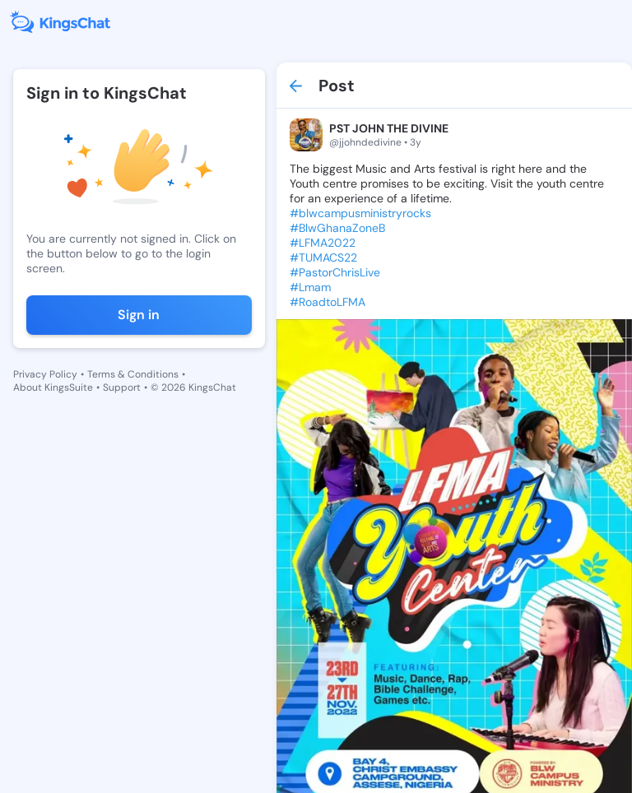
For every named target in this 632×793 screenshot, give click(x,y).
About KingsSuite (53, 387)
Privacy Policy (45, 374)
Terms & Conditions (133, 374)
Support (122, 387)
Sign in (139, 314)
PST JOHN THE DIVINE (388, 128)
